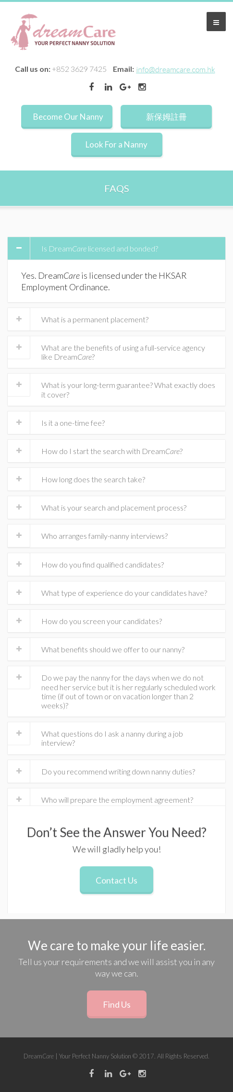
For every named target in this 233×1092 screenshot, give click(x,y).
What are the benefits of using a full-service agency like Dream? (123, 352)
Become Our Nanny (68, 117)
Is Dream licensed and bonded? (99, 248)
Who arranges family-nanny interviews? (104, 535)
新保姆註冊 (166, 117)
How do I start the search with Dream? (112, 450)
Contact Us (116, 886)
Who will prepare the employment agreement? (117, 799)
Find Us (117, 1004)
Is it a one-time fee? (73, 422)
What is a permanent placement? (94, 319)
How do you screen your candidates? (101, 621)
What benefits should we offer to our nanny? (112, 649)
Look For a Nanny (116, 144)
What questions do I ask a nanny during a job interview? (112, 738)
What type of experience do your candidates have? (124, 592)
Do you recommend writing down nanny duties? (118, 771)
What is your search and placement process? (113, 507)
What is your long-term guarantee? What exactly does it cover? (128, 389)
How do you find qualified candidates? (102, 564)
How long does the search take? (93, 479)
